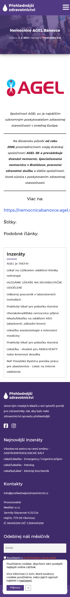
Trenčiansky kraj (51, 38)
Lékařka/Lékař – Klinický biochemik (26, 471)
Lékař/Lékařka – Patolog (19, 465)
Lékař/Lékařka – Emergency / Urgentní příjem (33, 459)
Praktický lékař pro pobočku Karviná (32, 306)
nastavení (25, 581)
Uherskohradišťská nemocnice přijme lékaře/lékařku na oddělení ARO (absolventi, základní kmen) (33, 318)
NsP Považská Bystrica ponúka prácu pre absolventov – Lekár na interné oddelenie (32, 366)
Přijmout (15, 588)
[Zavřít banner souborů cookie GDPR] (28, 588)
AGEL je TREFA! (17, 264)
